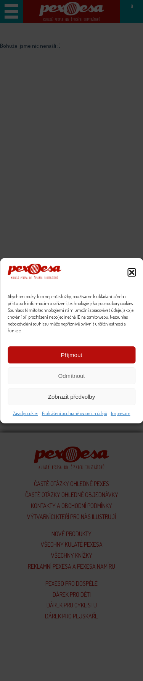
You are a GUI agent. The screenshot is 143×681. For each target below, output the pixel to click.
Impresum (120, 413)
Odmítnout (71, 376)
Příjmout (71, 355)
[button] (131, 272)
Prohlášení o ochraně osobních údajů (74, 413)
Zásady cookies (25, 413)
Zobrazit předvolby (71, 396)
